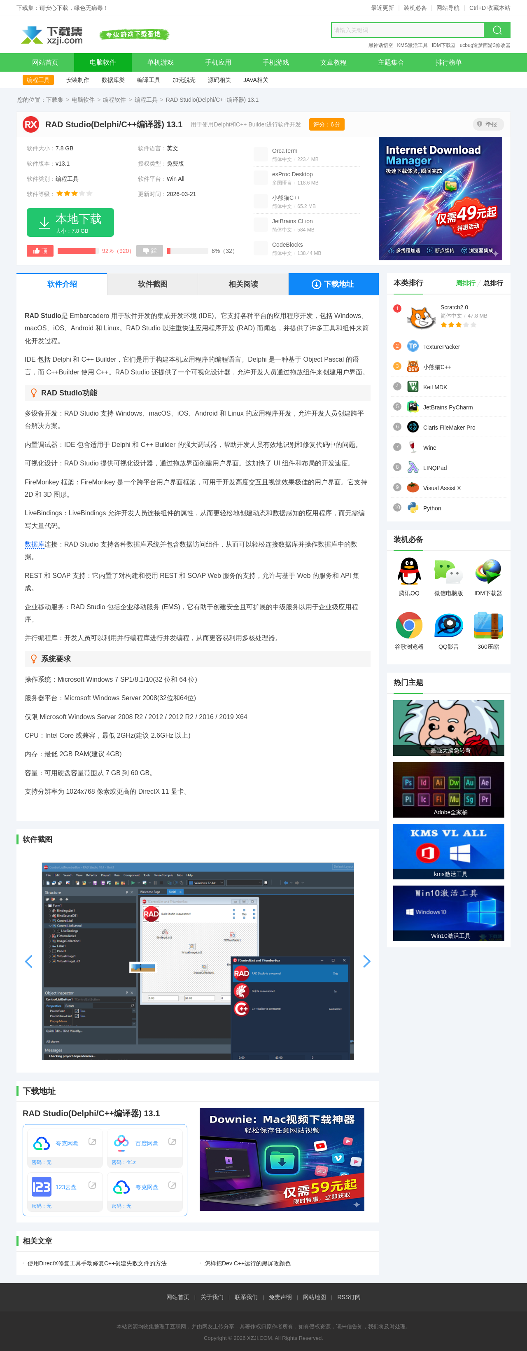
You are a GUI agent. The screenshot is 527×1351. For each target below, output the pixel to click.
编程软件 (114, 99)
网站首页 (177, 1297)
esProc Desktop (292, 174)
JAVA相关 (255, 80)
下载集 (54, 99)
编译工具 (148, 80)
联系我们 (246, 1297)
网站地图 (314, 1297)
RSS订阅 (349, 1297)
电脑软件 (83, 99)
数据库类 (113, 80)
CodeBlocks (287, 244)
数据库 (34, 544)
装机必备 (415, 8)
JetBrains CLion (292, 221)
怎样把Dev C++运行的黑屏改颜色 (248, 1263)
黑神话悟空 (380, 45)
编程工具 (38, 80)
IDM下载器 (444, 45)
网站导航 (447, 8)
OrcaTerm (284, 150)
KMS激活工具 (412, 45)
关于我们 (212, 1297)
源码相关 (219, 80)
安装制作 (77, 80)
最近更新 (382, 8)
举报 (487, 124)
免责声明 (280, 1297)
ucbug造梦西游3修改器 (485, 45)
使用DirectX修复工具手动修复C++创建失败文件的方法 (97, 1263)
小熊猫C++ (286, 197)
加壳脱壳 (184, 80)
